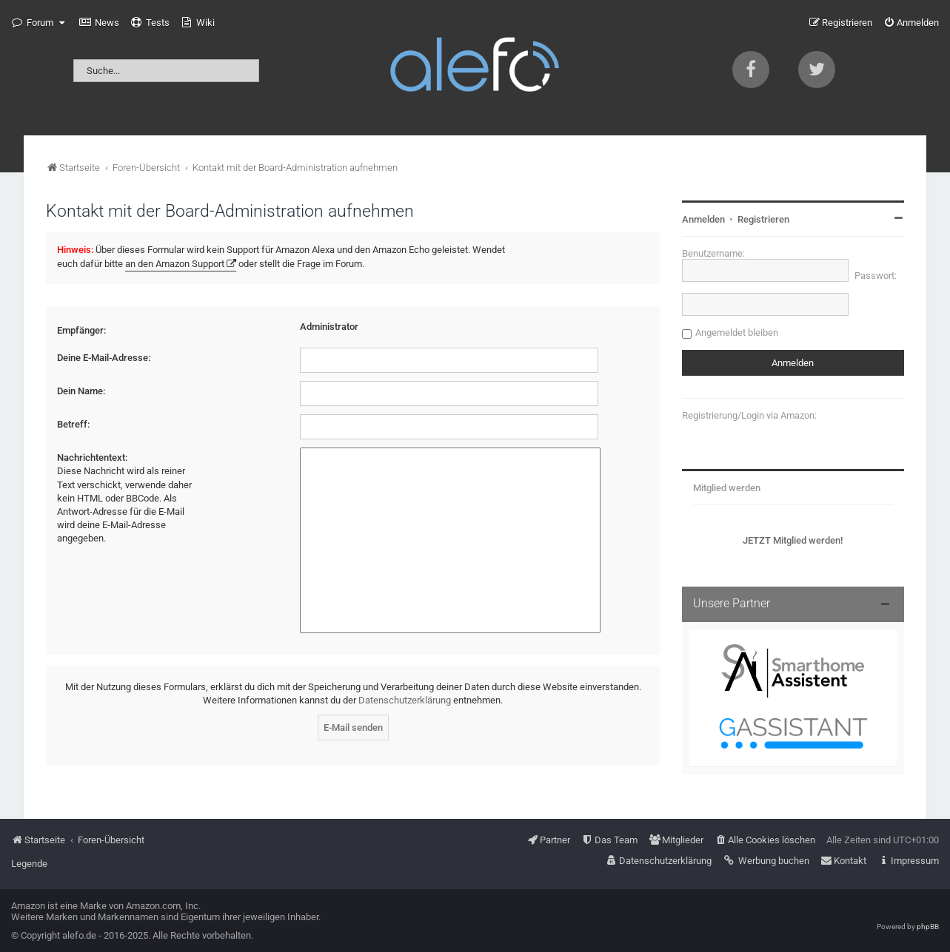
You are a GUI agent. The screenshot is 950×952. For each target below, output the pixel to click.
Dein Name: (81, 390)
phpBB (928, 926)
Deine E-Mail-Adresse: (103, 357)
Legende (29, 863)
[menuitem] (99, 23)
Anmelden (703, 219)
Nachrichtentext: (92, 457)
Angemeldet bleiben (736, 332)
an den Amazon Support (174, 263)
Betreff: (73, 424)
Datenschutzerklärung (404, 700)
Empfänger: (81, 330)
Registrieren (763, 219)
